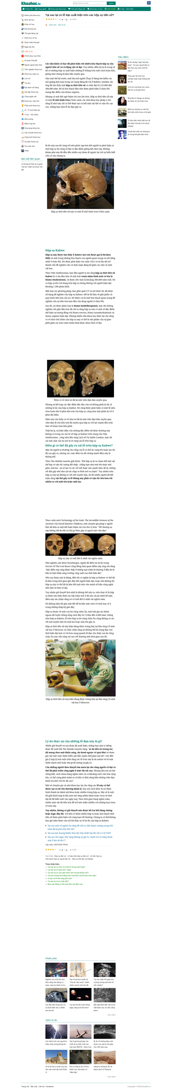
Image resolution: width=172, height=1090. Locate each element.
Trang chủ (27, 9)
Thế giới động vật (76, 9)
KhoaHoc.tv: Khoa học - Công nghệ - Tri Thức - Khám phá (33, 3)
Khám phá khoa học (57, 9)
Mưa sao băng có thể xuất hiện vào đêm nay (65, 884)
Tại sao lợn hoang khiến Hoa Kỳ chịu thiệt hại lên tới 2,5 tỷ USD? (79, 832)
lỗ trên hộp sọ (96, 856)
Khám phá (52, 25)
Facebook (50, 1086)
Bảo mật (34, 1086)
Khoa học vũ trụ (94, 9)
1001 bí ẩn (110, 9)
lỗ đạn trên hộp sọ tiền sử (78, 856)
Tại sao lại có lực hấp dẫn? (58, 881)
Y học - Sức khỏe (125, 9)
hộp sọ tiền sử (60, 856)
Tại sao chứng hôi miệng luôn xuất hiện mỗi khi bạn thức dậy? (72, 875)
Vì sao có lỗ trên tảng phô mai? (60, 878)
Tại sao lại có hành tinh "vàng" (59, 870)
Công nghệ (40, 9)
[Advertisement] (80, 44)
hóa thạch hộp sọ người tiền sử (57, 859)
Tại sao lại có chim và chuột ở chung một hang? (66, 867)
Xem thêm (112, 1015)
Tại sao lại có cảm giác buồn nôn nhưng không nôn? (68, 872)
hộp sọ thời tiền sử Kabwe (82, 859)
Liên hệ (41, 1086)
